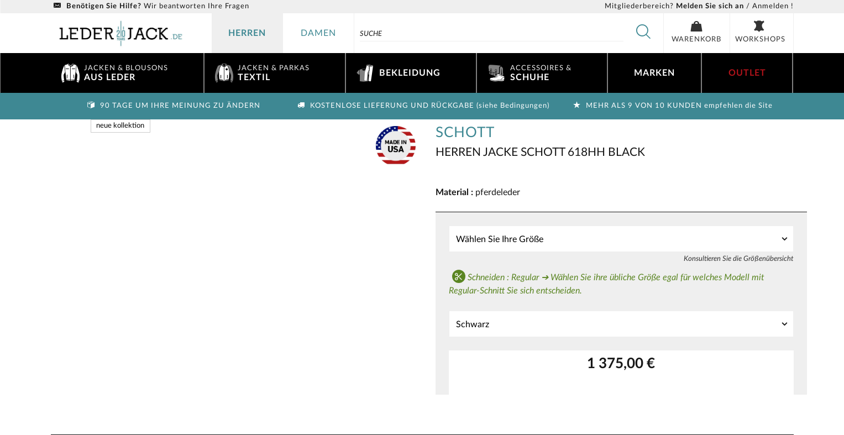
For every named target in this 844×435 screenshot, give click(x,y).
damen (318, 33)
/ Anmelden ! (699, 6)
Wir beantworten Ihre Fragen (150, 6)
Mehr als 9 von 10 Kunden (671, 105)
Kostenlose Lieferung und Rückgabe (422, 105)
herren (247, 33)
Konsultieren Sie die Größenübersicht (739, 258)
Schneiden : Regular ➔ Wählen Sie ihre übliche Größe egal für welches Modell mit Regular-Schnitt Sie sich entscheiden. (606, 282)
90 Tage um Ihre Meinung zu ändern (172, 105)
